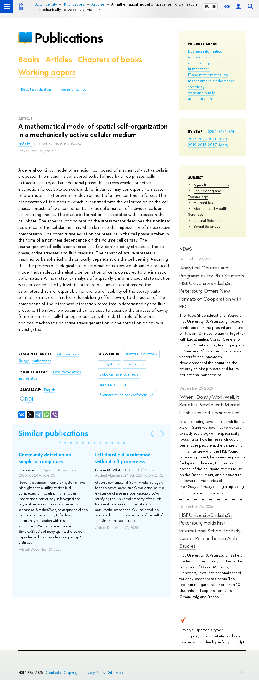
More (223, 144)
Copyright (72, 672)
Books (28, 59)
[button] (59, 443)
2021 (212, 138)
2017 (212, 144)
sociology (196, 86)
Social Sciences (207, 226)
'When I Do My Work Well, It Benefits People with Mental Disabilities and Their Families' (209, 404)
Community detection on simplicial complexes (45, 457)
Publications (68, 38)
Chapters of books (110, 59)
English (49, 390)
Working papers (47, 72)
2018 (202, 144)
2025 (219, 131)
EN (214, 6)
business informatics (205, 51)
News (185, 249)
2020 (222, 138)
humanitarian (199, 68)
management (199, 80)
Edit (243, 671)
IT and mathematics (204, 74)
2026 (210, 131)
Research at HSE (73, 89)
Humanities (203, 202)
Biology (24, 361)
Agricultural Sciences (211, 184)
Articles (58, 59)
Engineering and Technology (204, 193)
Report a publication (36, 89)
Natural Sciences (208, 220)
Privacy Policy (94, 672)
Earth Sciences (67, 354)
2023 (192, 138)
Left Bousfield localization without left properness (123, 457)
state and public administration (201, 95)
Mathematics (41, 361)
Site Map (115, 672)
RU (207, 6)
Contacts (53, 672)
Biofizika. (25, 144)
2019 (192, 144)
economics (197, 57)
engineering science (205, 63)
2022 (202, 138)
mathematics (223, 80)
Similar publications (53, 433)
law (225, 74)
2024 (229, 131)
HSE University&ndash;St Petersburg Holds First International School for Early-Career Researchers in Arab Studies (210, 530)
